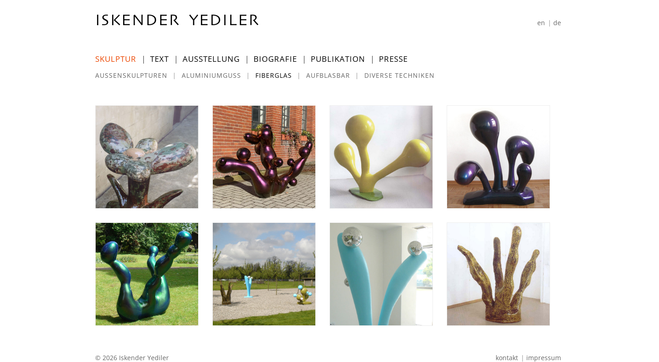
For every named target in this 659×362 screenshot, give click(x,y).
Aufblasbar (328, 75)
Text (159, 59)
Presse (393, 59)
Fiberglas (273, 75)
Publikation (338, 59)
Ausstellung (211, 59)
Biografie (275, 59)
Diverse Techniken (399, 75)
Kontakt (507, 357)
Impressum (543, 357)
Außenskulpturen (131, 75)
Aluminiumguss (211, 75)
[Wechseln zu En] (541, 22)
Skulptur (115, 59)
